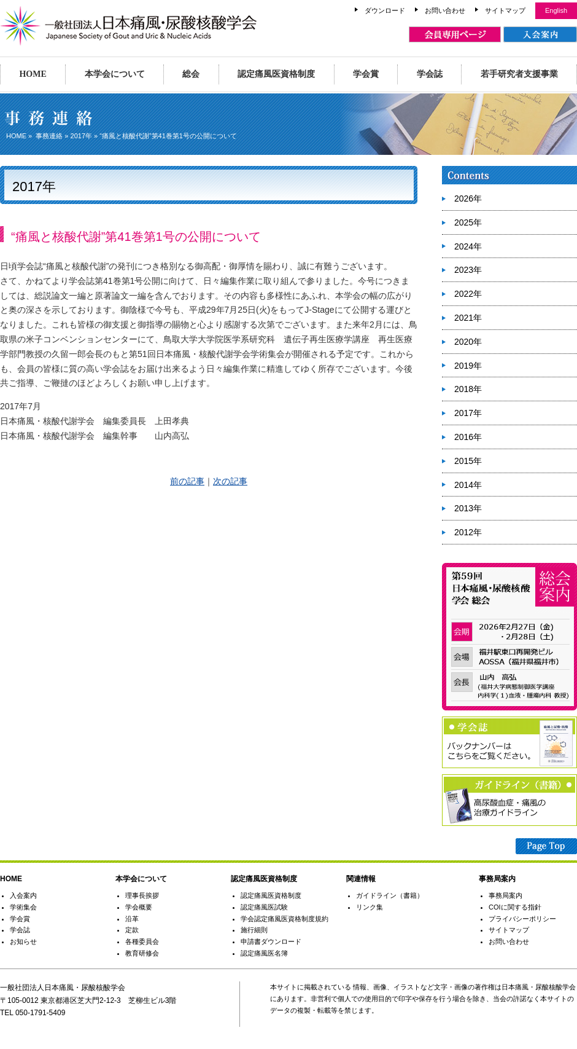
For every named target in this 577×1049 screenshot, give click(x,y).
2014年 (468, 485)
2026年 (468, 198)
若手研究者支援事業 (519, 74)
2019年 (468, 366)
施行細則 (254, 929)
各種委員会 (142, 941)
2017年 (81, 135)
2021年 (468, 318)
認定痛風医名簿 (264, 953)
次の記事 (230, 481)
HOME (32, 74)
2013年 (468, 508)
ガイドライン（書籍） (390, 895)
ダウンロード (385, 10)
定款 (132, 929)
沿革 (132, 918)
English (556, 10)
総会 (190, 74)
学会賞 (366, 74)
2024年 (468, 246)
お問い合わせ (445, 10)
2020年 (468, 342)
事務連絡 (49, 135)
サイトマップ (505, 10)
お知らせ (23, 941)
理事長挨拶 (142, 895)
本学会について (115, 74)
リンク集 (369, 907)
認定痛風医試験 (264, 907)
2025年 (468, 222)
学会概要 (138, 907)
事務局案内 (505, 895)
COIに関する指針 (515, 907)
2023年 (468, 270)
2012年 (468, 532)
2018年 (468, 389)
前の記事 (187, 481)
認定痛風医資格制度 (276, 74)
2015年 (468, 461)
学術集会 (23, 907)
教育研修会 (142, 953)
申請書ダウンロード (271, 941)
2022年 (468, 294)
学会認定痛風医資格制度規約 (284, 918)
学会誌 (430, 74)
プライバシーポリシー (522, 918)
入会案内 (23, 895)
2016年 (468, 437)
